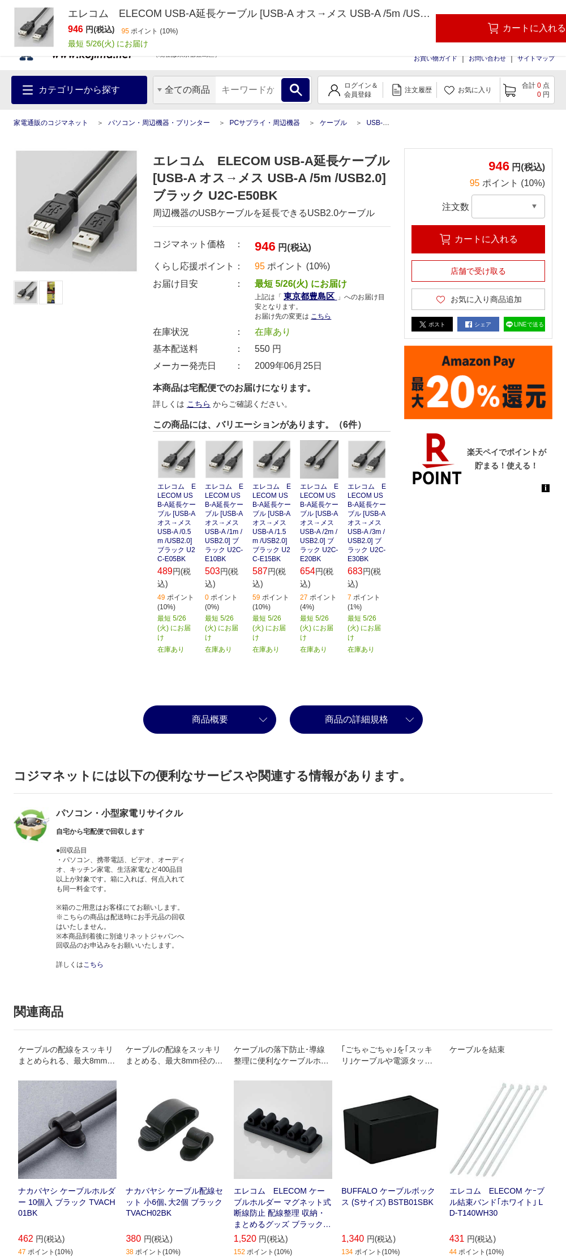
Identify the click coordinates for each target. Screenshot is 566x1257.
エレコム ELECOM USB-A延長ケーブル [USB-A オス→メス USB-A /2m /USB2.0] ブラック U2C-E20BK (319, 523)
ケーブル (333, 123)
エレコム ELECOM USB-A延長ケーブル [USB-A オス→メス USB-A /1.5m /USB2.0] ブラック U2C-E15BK (271, 523)
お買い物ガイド (435, 58)
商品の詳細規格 (356, 719)
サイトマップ (536, 58)
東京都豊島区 (310, 296)
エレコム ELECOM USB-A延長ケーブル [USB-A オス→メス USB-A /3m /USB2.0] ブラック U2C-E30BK (367, 523)
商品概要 (210, 719)
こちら (321, 316)
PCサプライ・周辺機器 (264, 123)
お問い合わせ (487, 58)
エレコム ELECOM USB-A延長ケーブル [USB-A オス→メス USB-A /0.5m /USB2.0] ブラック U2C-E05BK (176, 523)
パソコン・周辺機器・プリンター (159, 123)
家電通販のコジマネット (51, 123)
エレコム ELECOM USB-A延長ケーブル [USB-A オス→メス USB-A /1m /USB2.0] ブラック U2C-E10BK (224, 523)
